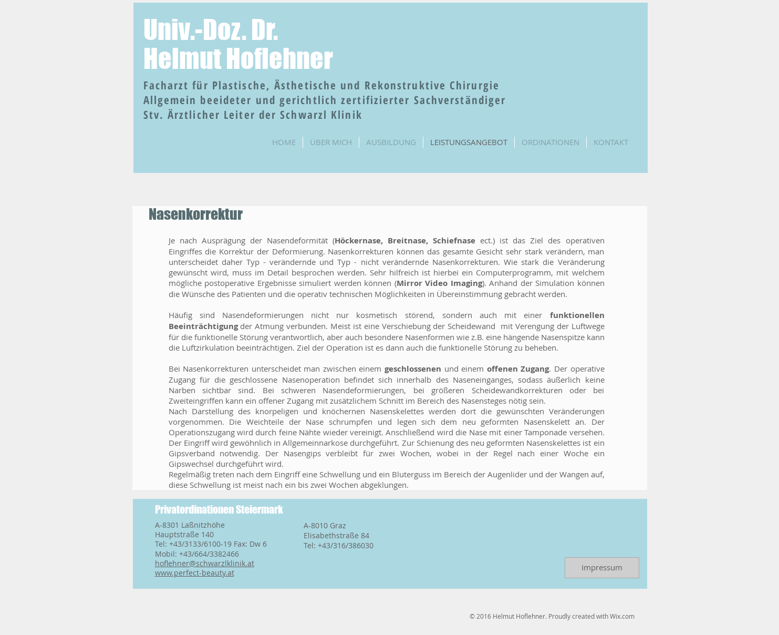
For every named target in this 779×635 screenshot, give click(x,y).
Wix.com (622, 616)
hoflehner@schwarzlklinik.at (204, 563)
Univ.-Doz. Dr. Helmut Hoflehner (238, 44)
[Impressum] (602, 567)
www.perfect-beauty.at (194, 573)
